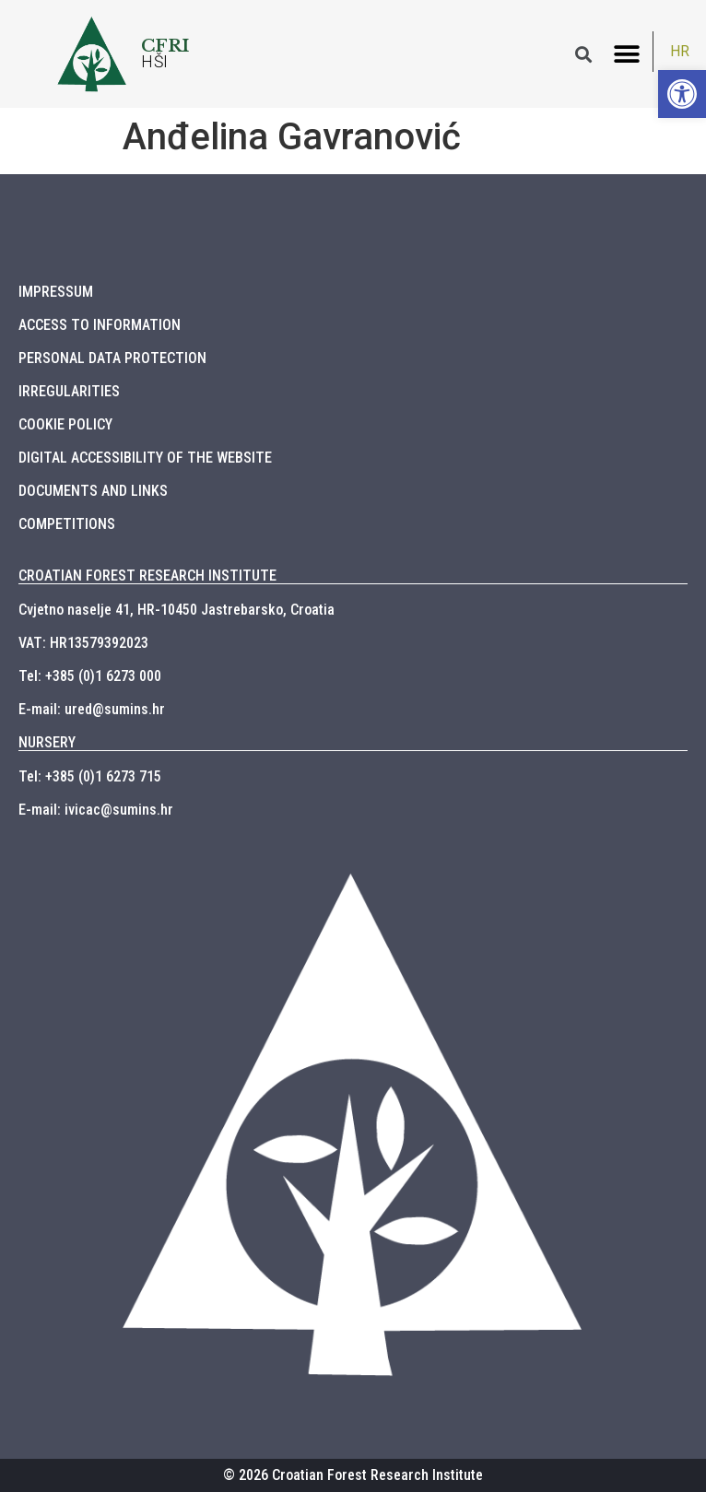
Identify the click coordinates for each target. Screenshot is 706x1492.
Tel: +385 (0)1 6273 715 (89, 776)
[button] (627, 54)
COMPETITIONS (66, 524)
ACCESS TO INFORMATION (99, 325)
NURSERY (47, 742)
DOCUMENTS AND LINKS (93, 490)
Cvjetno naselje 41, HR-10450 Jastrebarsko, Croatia (176, 609)
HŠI (155, 62)
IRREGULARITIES (69, 391)
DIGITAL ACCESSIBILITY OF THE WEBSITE (145, 457)
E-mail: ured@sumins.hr (91, 709)
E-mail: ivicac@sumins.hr (95, 809)
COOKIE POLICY (65, 424)
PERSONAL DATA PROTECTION (112, 358)
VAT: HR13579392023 (83, 643)
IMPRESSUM (55, 291)
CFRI (165, 45)
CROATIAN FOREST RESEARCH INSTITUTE (147, 575)
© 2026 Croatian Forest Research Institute (353, 1475)
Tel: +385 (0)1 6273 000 (89, 676)
